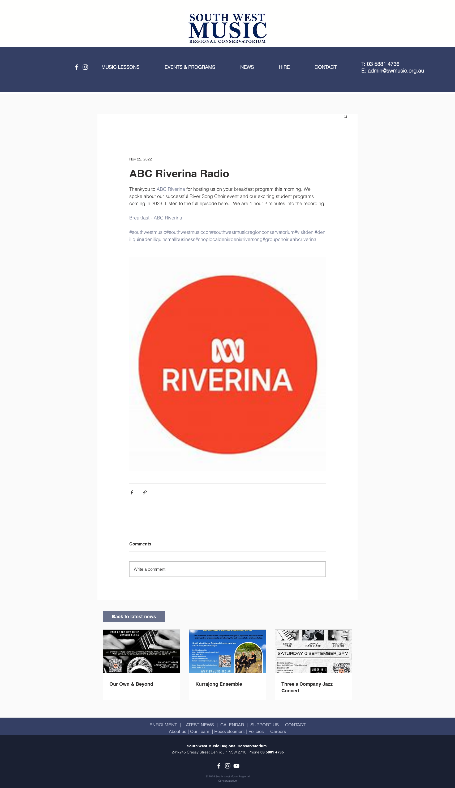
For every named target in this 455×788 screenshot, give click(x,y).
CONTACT (295, 724)
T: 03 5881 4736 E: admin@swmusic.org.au (392, 67)
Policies (256, 731)
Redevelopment (229, 731)
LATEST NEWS (198, 724)
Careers (278, 731)
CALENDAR (232, 724)
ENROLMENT (163, 724)
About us (178, 731)
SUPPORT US (264, 724)
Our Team (199, 731)
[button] (129, 67)
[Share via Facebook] (131, 492)
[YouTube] (236, 765)
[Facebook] (76, 67)
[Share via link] (144, 492)
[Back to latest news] (134, 616)
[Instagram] (85, 67)
